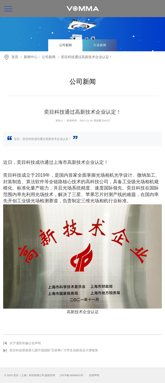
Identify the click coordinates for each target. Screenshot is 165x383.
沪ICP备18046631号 (71, 375)
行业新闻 (100, 45)
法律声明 (94, 375)
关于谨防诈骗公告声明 (25, 343)
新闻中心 (30, 57)
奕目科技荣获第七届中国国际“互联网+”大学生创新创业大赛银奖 (53, 350)
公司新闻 (65, 45)
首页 (14, 57)
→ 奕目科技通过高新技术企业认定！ (84, 57)
